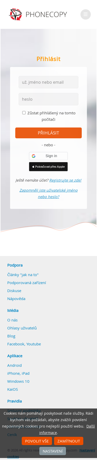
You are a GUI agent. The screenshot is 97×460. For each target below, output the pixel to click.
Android (14, 365)
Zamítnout (68, 441)
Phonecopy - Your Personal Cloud (38, 14)
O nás (12, 319)
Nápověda (16, 298)
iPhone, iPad (18, 373)
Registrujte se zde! (65, 180)
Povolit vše (37, 441)
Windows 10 (18, 381)
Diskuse (14, 290)
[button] (48, 156)
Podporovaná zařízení (26, 282)
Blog (11, 335)
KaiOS (12, 389)
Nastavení (53, 451)
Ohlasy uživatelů (22, 327)
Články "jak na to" (23, 274)
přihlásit (48, 133)
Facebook (15, 343)
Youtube (33, 343)
